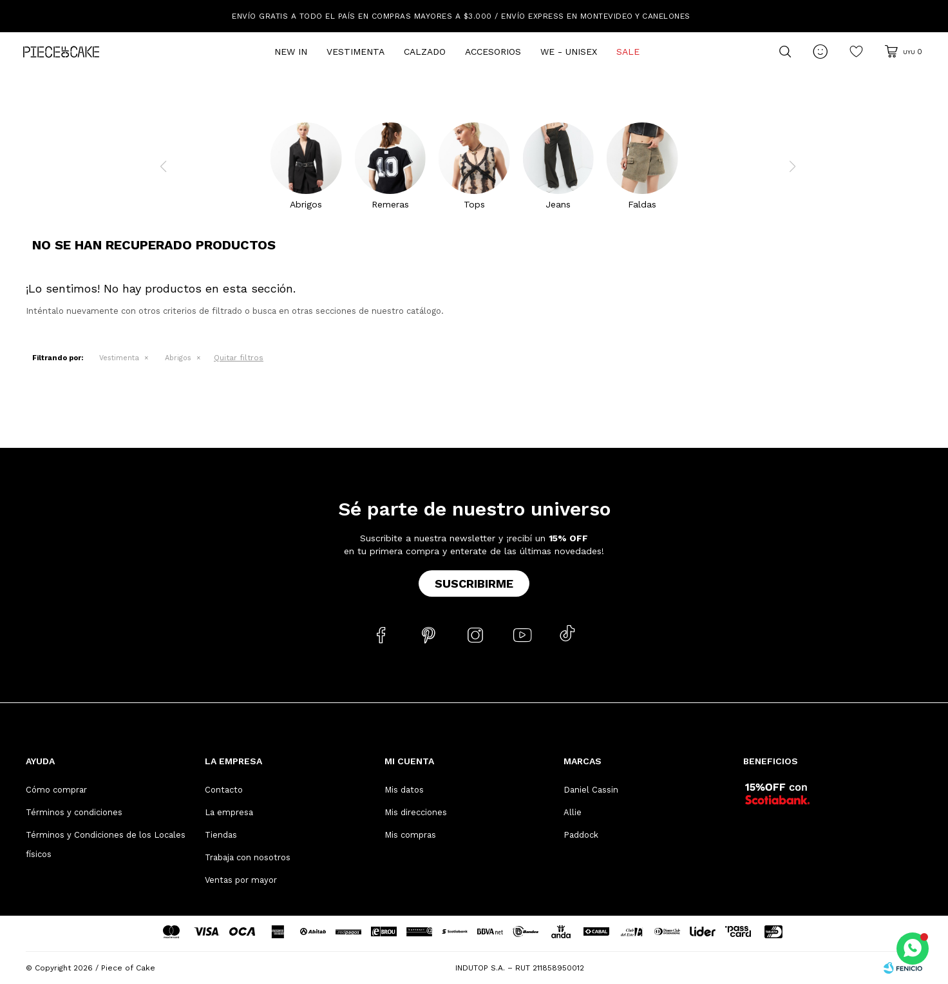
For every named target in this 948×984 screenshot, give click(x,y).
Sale (628, 51)
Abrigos (178, 358)
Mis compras (410, 835)
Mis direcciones (415, 812)
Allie (573, 812)
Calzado (425, 51)
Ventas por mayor (241, 880)
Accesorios (493, 51)
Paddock (581, 835)
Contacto (224, 790)
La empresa (229, 812)
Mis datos (404, 790)
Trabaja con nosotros (247, 857)
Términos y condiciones (74, 812)
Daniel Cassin (591, 790)
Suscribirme (474, 583)
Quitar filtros (238, 357)
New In (290, 51)
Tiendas (221, 835)
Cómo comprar (56, 790)
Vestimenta (355, 51)
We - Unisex (568, 51)
